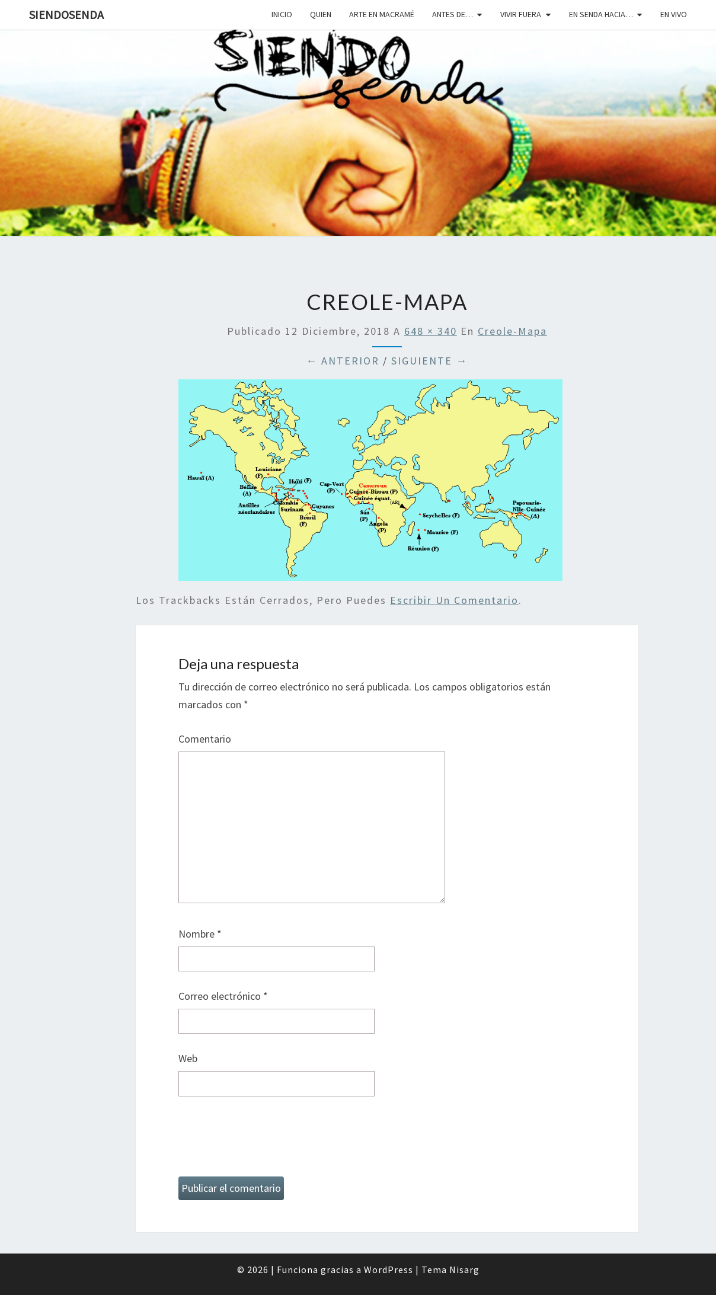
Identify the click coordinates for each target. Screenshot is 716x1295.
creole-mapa (512, 331)
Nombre (200, 934)
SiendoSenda (66, 14)
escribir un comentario (454, 600)
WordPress (388, 1269)
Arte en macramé (381, 14)
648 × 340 (430, 331)
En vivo (673, 14)
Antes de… (452, 14)
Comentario (204, 739)
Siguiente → (429, 360)
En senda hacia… (601, 14)
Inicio (281, 14)
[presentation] (268, 1141)
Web (187, 1058)
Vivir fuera (520, 14)
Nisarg (464, 1269)
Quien (320, 14)
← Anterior (342, 360)
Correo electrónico (223, 996)
